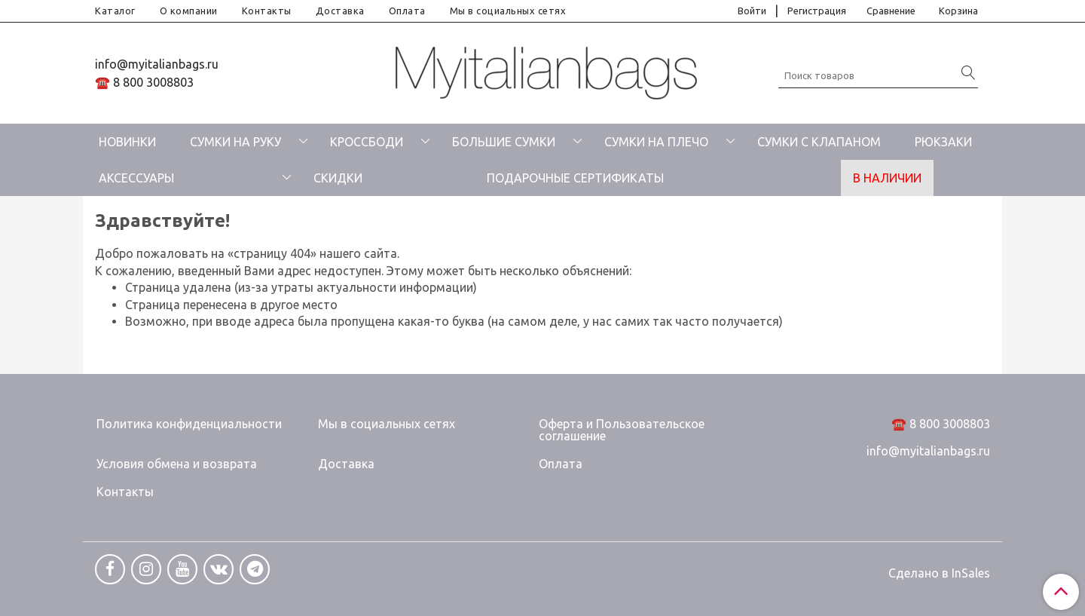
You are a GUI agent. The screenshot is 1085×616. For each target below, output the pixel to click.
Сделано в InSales (939, 573)
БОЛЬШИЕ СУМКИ (503, 142)
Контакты (267, 10)
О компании (189, 10)
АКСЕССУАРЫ (136, 178)
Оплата (407, 10)
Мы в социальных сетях (508, 10)
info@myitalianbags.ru (157, 64)
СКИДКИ (337, 178)
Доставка (340, 10)
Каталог (115, 10)
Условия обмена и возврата (176, 463)
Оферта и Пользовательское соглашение (621, 430)
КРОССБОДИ (366, 142)
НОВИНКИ (127, 142)
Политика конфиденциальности (189, 424)
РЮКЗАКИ (943, 142)
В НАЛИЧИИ (887, 178)
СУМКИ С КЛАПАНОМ (819, 142)
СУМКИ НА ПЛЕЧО (656, 142)
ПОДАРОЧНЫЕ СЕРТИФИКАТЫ (575, 178)
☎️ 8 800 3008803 (144, 82)
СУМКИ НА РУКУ (235, 142)
